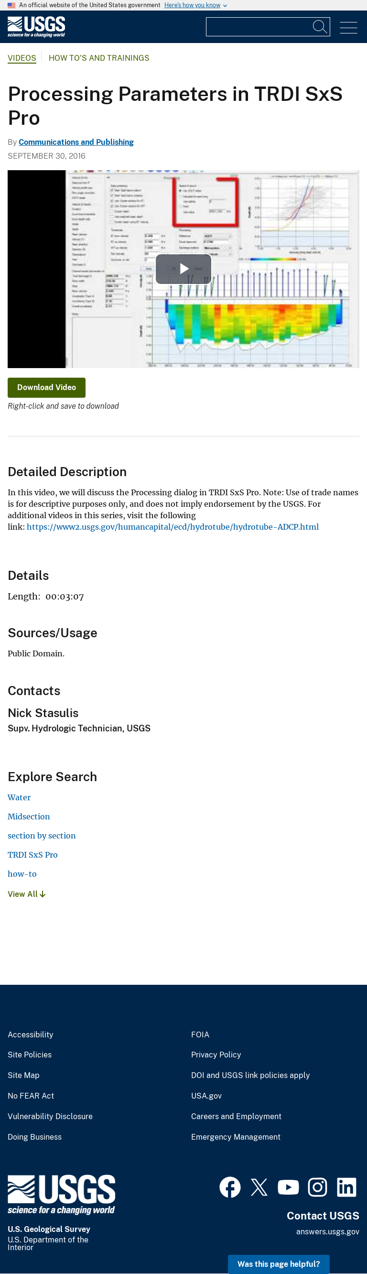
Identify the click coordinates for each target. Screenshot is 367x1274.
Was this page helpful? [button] (278, 1264)
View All (26, 894)
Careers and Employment (236, 1116)
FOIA (200, 1035)
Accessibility (31, 1035)
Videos (22, 58)
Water (19, 797)
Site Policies (30, 1055)
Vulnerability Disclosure (50, 1116)
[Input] (268, 26)
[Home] (36, 35)
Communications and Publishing (76, 142)
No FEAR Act (31, 1096)
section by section (42, 835)
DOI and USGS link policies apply (250, 1075)
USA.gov (206, 1096)
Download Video (46, 387)
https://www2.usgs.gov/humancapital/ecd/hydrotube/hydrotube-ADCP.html (173, 527)
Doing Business (35, 1137)
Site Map (24, 1075)
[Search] (320, 26)
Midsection (29, 816)
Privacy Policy (216, 1055)
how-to (22, 874)
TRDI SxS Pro (33, 855)
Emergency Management (236, 1137)
